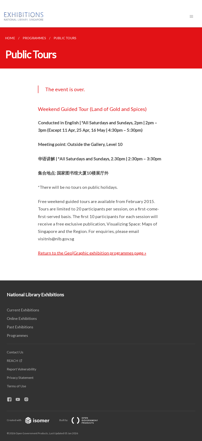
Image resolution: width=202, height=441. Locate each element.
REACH (12, 360)
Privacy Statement (20, 377)
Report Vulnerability (21, 369)
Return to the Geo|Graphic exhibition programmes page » (92, 252)
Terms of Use (16, 386)
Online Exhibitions (22, 318)
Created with (31, 420)
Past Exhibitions (20, 327)
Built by (82, 420)
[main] (101, 153)
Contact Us (15, 352)
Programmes (17, 335)
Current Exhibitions (23, 310)
